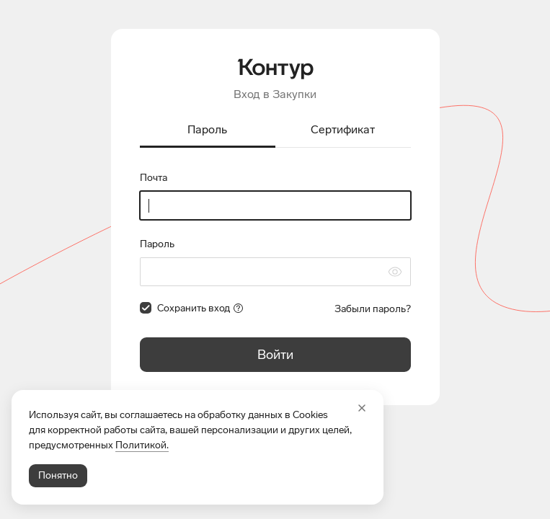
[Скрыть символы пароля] (395, 272)
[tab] (207, 131)
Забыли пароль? (372, 309)
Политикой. (142, 445)
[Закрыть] (362, 408)
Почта (153, 178)
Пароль (157, 244)
